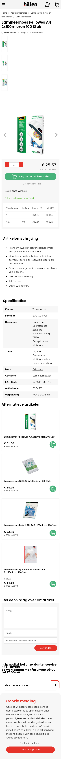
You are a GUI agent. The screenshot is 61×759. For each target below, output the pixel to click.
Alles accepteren (30, 749)
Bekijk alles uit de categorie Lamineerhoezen (23, 32)
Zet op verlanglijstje (30, 183)
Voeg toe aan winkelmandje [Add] (30, 176)
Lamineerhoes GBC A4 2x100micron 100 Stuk (27, 481)
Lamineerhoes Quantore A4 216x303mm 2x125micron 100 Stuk (25, 571)
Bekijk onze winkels (16, 190)
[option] (5, 44)
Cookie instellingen (30, 743)
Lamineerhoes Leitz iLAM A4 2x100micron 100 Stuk (30, 525)
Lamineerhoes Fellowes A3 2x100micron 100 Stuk (29, 436)
